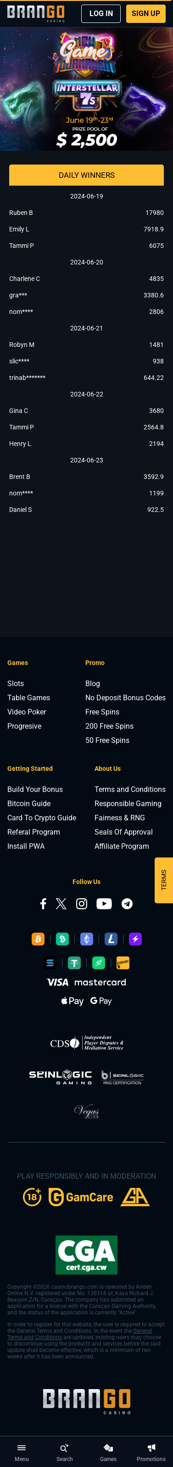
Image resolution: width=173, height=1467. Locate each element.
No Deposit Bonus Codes (125, 697)
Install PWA (26, 846)
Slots (15, 683)
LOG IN (101, 13)
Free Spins (102, 712)
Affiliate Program (122, 846)
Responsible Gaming (128, 803)
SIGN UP (146, 13)
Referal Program (33, 832)
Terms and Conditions (130, 789)
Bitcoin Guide (28, 803)
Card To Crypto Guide (41, 817)
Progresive (24, 726)
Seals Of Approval (124, 832)
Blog (92, 683)
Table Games (28, 697)
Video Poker (26, 712)
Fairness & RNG (120, 817)
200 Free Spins (109, 726)
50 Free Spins (107, 740)
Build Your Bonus (35, 789)
